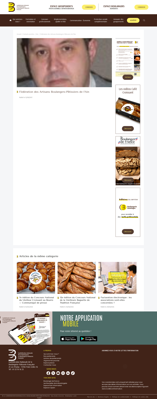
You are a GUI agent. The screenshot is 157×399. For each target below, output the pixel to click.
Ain (37, 34)
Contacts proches (28, 34)
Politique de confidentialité (120, 397)
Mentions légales (103, 397)
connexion (89, 7)
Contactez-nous (50, 365)
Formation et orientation (31, 20)
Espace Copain (49, 388)
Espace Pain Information (53, 385)
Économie (86, 20)
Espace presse (49, 363)
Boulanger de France (51, 381)
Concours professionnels (44, 20)
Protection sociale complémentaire (100, 20)
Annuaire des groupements (118, 20)
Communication (76, 20)
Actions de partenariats (52, 358)
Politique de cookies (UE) (140, 397)
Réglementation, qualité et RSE (60, 20)
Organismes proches (51, 361)
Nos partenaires (49, 356)
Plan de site (91, 397)
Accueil (19, 34)
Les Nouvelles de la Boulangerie (55, 383)
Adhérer (133, 20)
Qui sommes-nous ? (18, 20)
